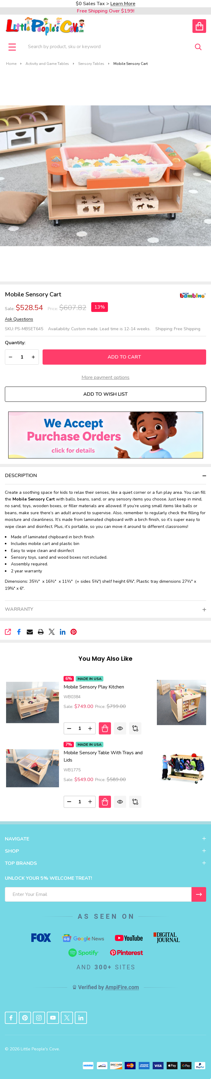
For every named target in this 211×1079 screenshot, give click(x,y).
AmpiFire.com (122, 987)
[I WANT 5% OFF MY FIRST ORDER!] (199, 894)
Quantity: (15, 343)
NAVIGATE (105, 839)
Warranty (19, 609)
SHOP (105, 851)
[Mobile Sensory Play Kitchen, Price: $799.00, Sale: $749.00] (32, 702)
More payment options (105, 377)
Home (11, 63)
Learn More (122, 3)
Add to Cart (124, 357)
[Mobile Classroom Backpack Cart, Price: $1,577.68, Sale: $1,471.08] (183, 768)
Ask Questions (19, 319)
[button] (105, 435)
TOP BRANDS (105, 863)
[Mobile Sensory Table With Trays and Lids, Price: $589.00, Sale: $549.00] (32, 768)
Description (21, 475)
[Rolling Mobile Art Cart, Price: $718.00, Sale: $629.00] (183, 702)
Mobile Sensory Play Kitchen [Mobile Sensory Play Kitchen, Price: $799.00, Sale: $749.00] (94, 687)
